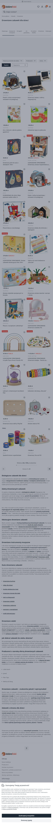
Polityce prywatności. (13, 807)
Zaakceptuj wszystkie (26, 816)
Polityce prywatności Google (10, 809)
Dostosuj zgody (26, 820)
